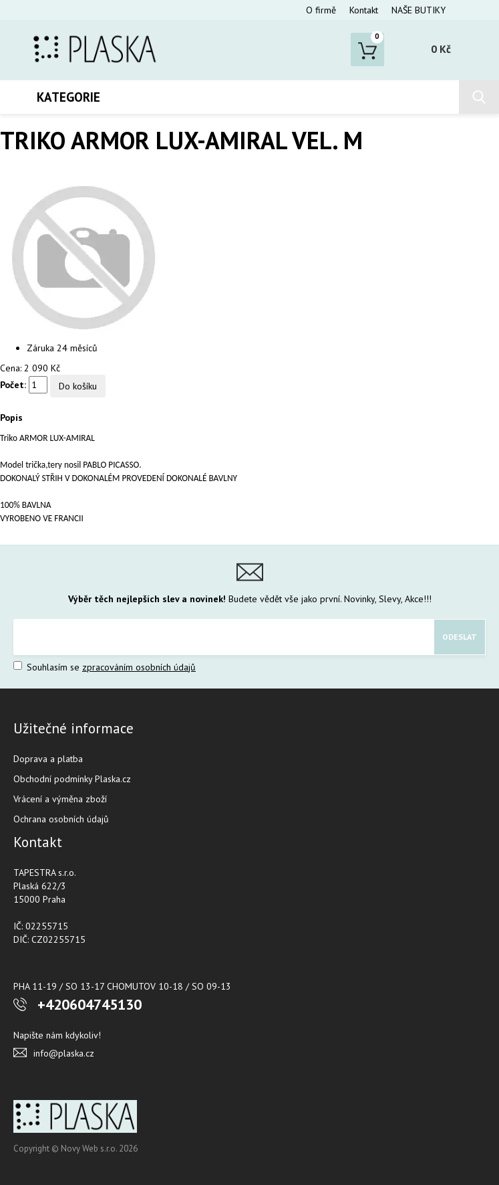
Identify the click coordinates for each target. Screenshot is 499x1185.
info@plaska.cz (63, 1053)
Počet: (13, 385)
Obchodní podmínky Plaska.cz (72, 779)
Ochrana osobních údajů (61, 819)
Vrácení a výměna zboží (60, 799)
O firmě (321, 10)
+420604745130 (89, 1004)
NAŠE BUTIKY (418, 10)
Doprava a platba (48, 759)
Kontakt (363, 10)
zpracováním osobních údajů (139, 667)
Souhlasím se (104, 667)
